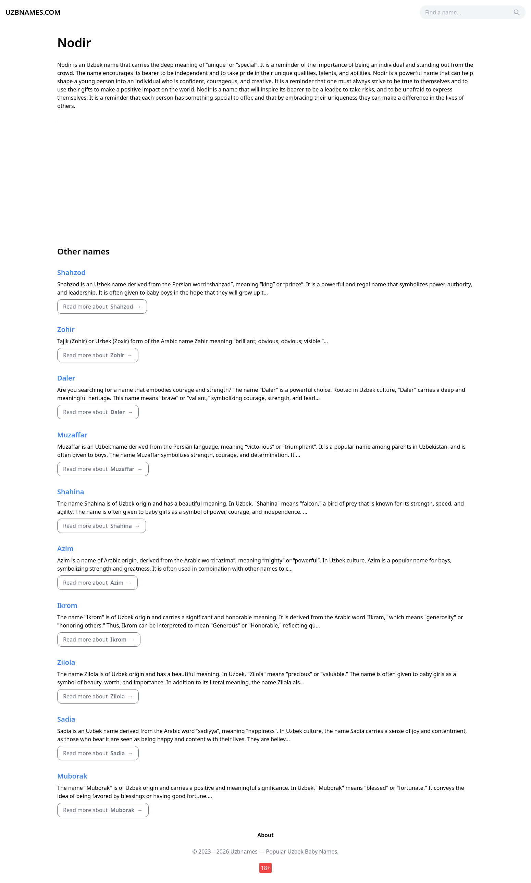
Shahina (70, 491)
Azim (65, 548)
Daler (66, 378)
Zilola (66, 662)
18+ (265, 868)
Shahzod (71, 272)
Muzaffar (72, 434)
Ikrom (67, 605)
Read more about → (102, 306)
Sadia (66, 719)
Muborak (72, 776)
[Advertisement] (265, 184)
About (265, 835)
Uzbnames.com (33, 12)
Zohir (66, 329)
